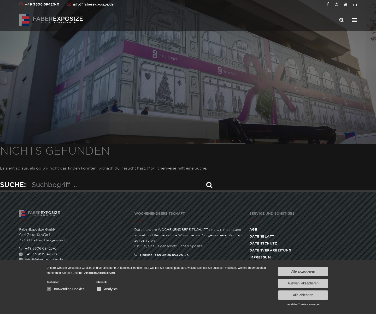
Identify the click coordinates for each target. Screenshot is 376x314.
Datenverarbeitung (270, 250)
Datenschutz (263, 243)
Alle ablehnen (303, 295)
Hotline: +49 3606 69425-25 (161, 255)
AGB (253, 229)
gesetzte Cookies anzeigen (303, 304)
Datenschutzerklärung (99, 272)
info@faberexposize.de (93, 4)
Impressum (260, 257)
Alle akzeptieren (303, 271)
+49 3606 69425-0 (42, 4)
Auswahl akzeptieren (303, 283)
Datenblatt (261, 236)
